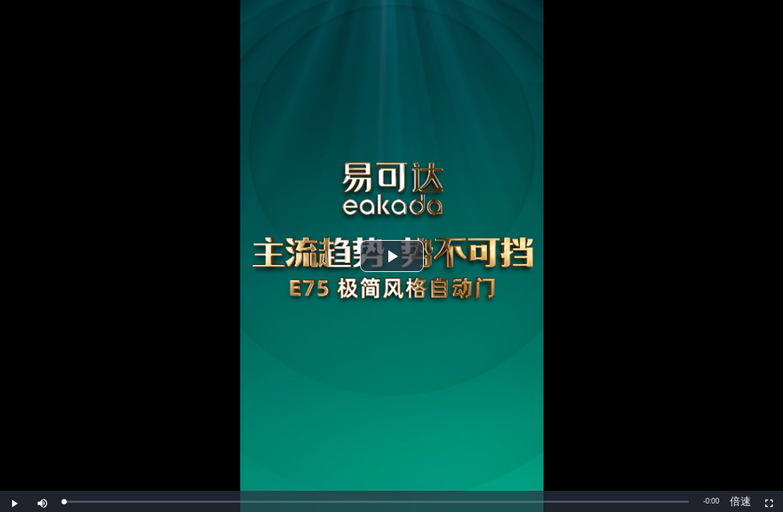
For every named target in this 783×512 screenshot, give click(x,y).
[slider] (376, 502)
